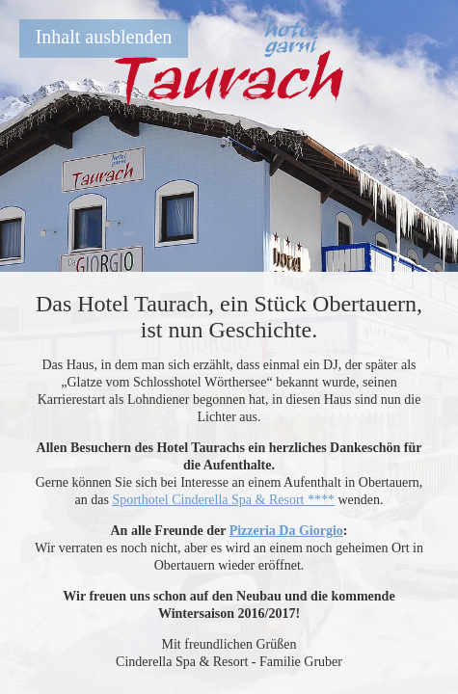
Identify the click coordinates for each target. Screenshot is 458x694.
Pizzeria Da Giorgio (286, 530)
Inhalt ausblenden (104, 36)
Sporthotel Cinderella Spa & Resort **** (223, 500)
